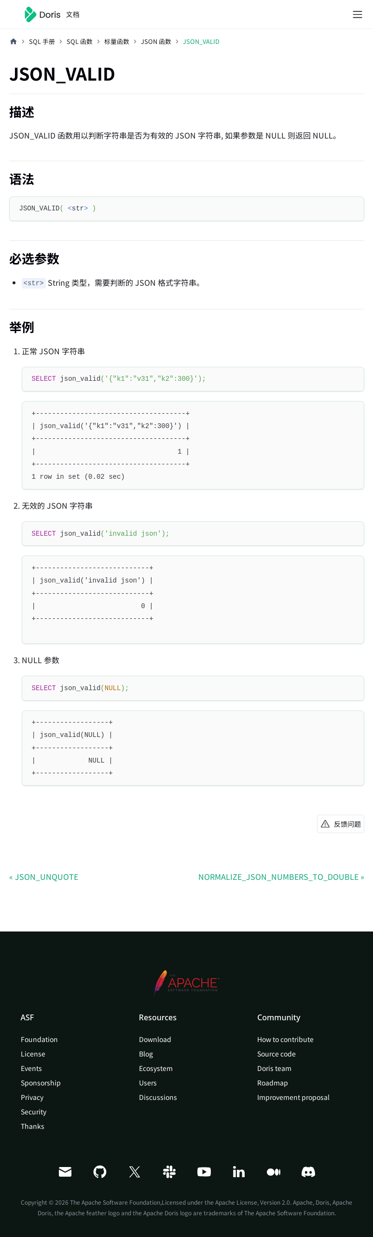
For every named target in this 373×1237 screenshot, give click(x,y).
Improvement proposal (293, 1097)
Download (155, 1039)
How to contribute (285, 1039)
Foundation (39, 1039)
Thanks (32, 1126)
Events (31, 1068)
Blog (146, 1053)
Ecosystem (156, 1068)
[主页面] (13, 41)
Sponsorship (41, 1082)
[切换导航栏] (357, 14)
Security (33, 1111)
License (33, 1053)
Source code (276, 1053)
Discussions (158, 1097)
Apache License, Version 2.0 (252, 1202)
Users (148, 1082)
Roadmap (272, 1082)
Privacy (32, 1097)
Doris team (274, 1068)
